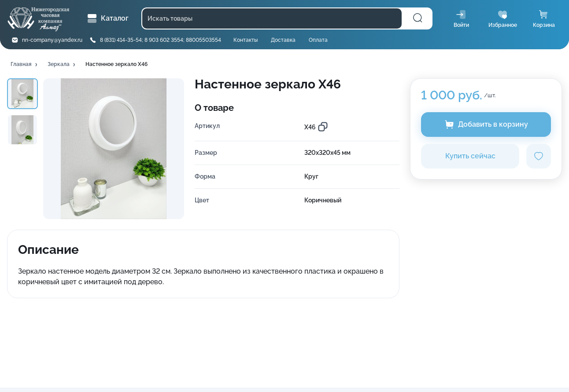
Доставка (283, 40)
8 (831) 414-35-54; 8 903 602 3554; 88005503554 (160, 40)
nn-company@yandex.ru (52, 40)
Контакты (245, 40)
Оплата (318, 40)
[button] (24, 65)
